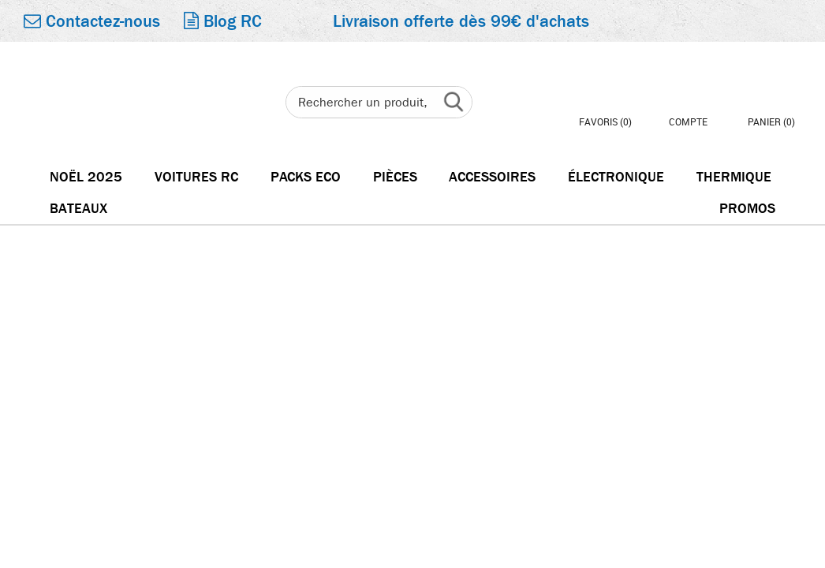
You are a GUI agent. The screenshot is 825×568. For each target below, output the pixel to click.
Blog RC (223, 21)
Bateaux (78, 209)
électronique (616, 177)
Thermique (733, 177)
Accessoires (492, 177)
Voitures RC (196, 177)
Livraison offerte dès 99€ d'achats (461, 21)
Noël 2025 (86, 177)
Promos (747, 209)
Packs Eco (306, 177)
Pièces (395, 177)
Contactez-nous (92, 21)
